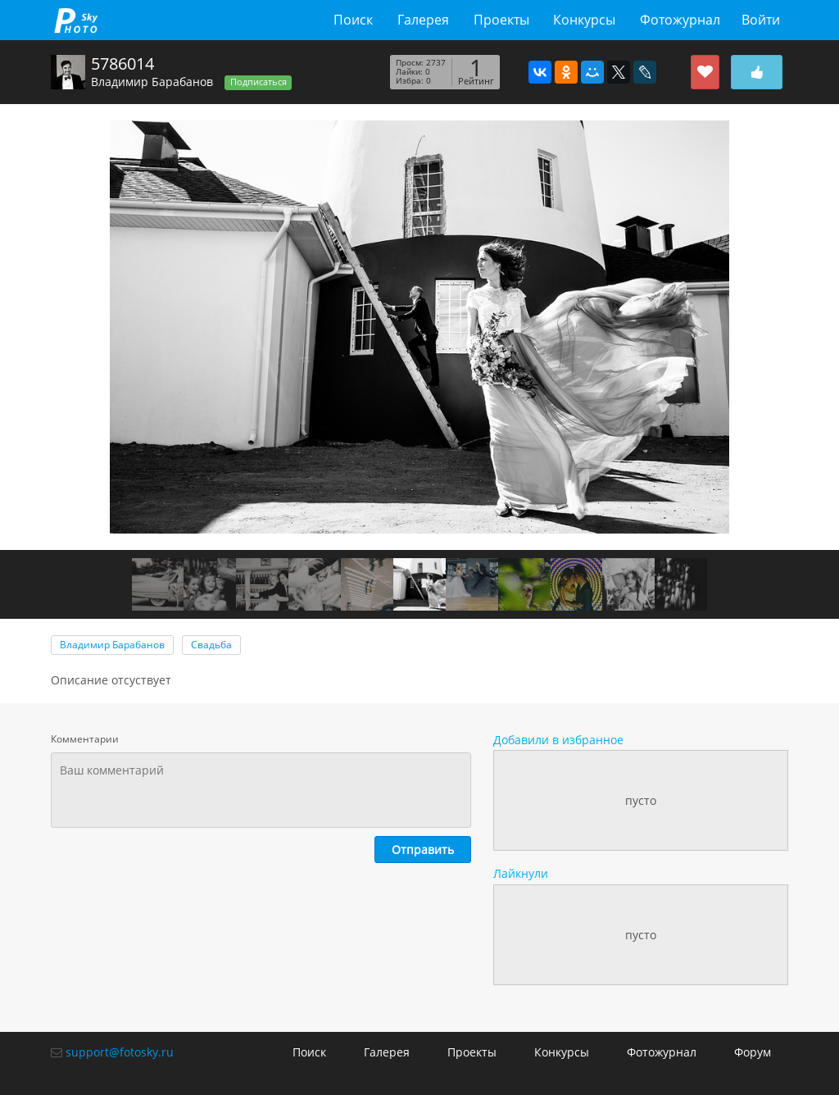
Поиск (353, 20)
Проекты (501, 20)
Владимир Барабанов (152, 81)
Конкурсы (584, 20)
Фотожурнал (680, 20)
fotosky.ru (76, 20)
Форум (752, 1052)
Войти (760, 20)
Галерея (423, 20)
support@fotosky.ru (120, 1052)
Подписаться (258, 82)
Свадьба (211, 645)
